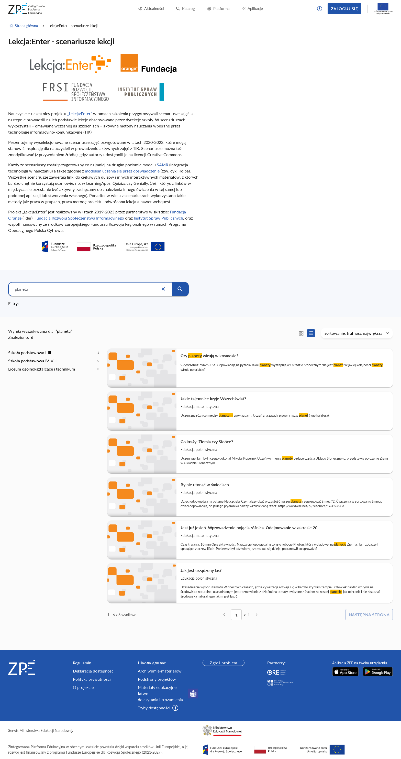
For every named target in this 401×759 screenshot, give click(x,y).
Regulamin (82, 662)
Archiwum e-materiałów (160, 670)
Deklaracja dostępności (94, 670)
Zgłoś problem (223, 662)
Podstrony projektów (157, 679)
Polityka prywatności (92, 679)
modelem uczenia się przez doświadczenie (123, 170)
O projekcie (83, 687)
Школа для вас (152, 662)
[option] (53, 353)
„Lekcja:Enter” (79, 113)
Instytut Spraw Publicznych (158, 217)
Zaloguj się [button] (344, 8)
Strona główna (23, 25)
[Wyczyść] (163, 289)
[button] (320, 8)
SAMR (162, 164)
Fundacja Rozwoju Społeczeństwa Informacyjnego (79, 217)
